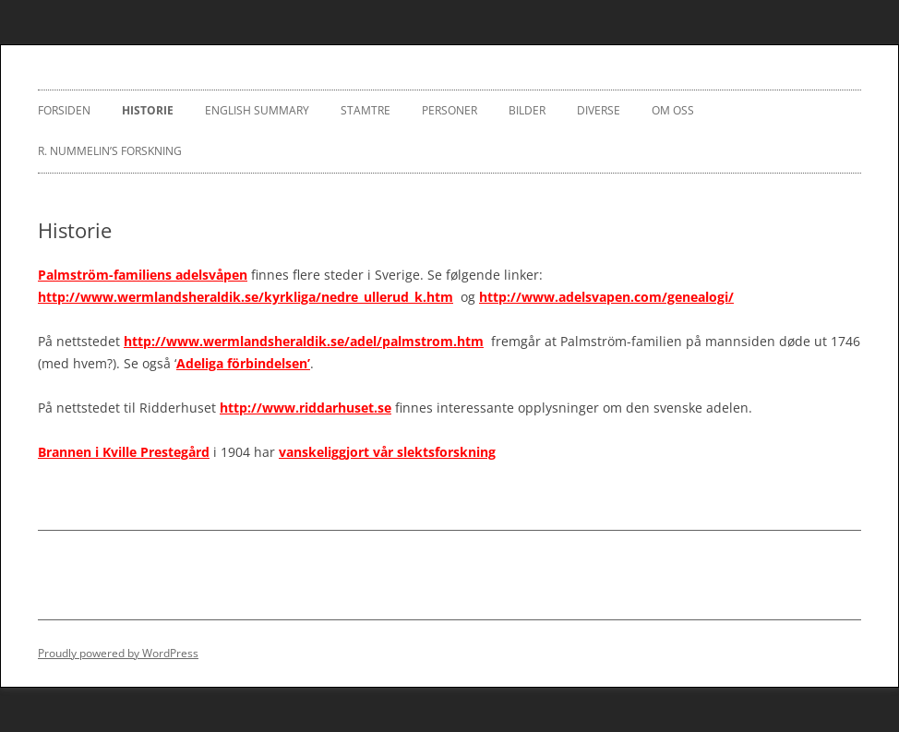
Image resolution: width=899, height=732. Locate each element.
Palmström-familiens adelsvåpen (142, 274)
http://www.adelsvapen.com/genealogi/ (606, 297)
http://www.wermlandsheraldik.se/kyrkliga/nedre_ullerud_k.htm (245, 297)
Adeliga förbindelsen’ (243, 363)
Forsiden (64, 110)
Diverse (598, 110)
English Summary (257, 110)
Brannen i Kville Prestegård (124, 452)
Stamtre (365, 110)
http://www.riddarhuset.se (305, 407)
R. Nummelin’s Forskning (110, 151)
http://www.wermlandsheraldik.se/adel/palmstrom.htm (304, 341)
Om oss (673, 110)
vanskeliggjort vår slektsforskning (387, 452)
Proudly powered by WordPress (118, 653)
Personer (449, 110)
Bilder (527, 110)
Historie (148, 110)
